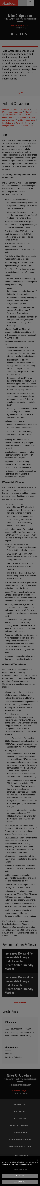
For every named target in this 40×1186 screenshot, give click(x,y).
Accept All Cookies (20, 1182)
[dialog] (20, 1171)
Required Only (20, 1176)
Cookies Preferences (20, 1170)
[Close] (37, 1160)
